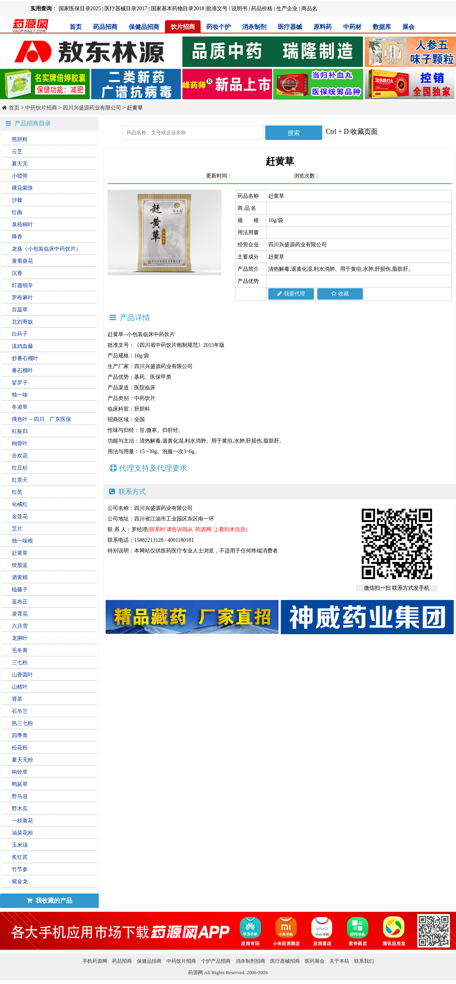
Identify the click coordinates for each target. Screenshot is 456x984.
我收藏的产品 (49, 900)
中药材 (352, 27)
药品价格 (261, 8)
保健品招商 (144, 27)
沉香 (17, 273)
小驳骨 (20, 176)
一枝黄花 (22, 821)
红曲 (17, 212)
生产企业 (287, 8)
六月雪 (20, 626)
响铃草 (20, 772)
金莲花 (20, 516)
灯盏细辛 (22, 285)
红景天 (20, 480)
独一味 (20, 395)
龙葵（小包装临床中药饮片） (46, 249)
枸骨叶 (20, 443)
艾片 (17, 529)
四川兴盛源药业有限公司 (92, 108)
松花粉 (20, 748)
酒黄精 (20, 577)
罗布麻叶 (22, 297)
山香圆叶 (22, 675)
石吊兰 (20, 711)
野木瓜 (20, 808)
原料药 (323, 27)
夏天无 (20, 164)
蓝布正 (20, 602)
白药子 (20, 334)
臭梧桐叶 (22, 224)
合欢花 (20, 456)
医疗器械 (290, 27)
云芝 (17, 151)
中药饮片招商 (41, 108)
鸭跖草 (20, 784)
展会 (408, 27)
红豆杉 (20, 468)
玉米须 (20, 845)
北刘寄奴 (22, 322)
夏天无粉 (22, 760)
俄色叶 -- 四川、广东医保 (41, 419)
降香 (17, 237)
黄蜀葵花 (22, 261)
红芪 (17, 492)
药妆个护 (218, 27)
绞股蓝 (20, 565)
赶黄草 (20, 553)
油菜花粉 (22, 833)
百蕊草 (20, 310)
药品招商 (105, 27)
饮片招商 (183, 27)
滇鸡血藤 (22, 346)
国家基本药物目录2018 (177, 8)
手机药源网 (94, 961)
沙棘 (17, 200)
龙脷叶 (20, 638)
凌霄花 (20, 614)
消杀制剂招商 (250, 961)
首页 (76, 27)
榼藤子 (20, 589)
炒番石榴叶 (25, 358)
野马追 (20, 796)
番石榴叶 (22, 370)
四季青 (20, 735)
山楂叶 (20, 687)
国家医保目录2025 (80, 8)
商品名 (309, 8)
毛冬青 (20, 650)
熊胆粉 (20, 139)
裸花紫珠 (22, 188)
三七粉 (20, 662)
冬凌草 (20, 407)
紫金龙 (20, 881)
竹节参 (20, 869)
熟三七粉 (22, 723)
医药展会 (315, 961)
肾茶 (17, 699)
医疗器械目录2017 (125, 8)
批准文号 (217, 8)
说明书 (239, 8)
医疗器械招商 (285, 961)
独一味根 (22, 541)
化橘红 (20, 504)
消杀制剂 (254, 27)
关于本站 (339, 961)
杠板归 (20, 431)
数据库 (382, 27)
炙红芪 (20, 857)
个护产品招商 (216, 961)
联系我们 (364, 961)
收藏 (340, 294)
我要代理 (291, 294)
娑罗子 (20, 383)
